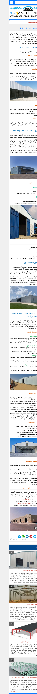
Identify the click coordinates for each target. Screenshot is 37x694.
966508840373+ (16, 499)
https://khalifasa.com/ (15, 503)
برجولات (5, 691)
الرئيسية (33, 22)
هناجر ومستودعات (24, 22)
